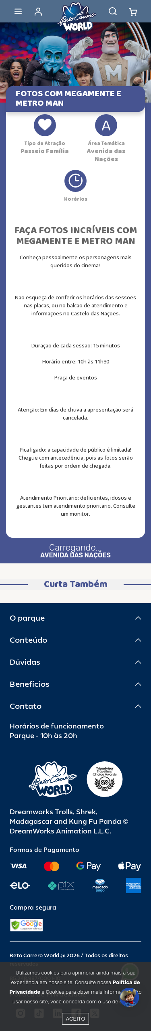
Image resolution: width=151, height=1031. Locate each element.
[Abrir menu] (18, 11)
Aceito (75, 1019)
